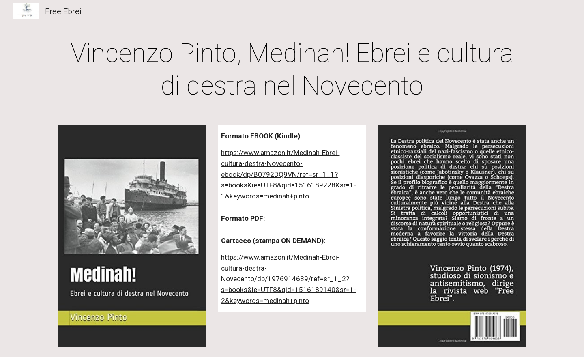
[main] (292, 69)
